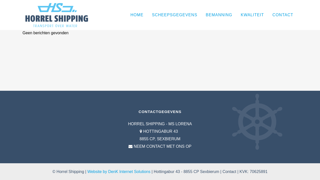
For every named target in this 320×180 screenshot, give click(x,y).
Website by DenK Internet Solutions (118, 172)
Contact (229, 172)
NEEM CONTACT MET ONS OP (163, 146)
